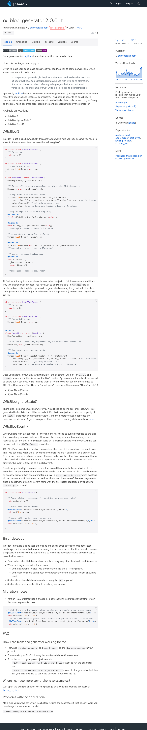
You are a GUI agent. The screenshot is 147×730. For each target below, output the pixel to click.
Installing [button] (49, 42)
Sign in (119, 3)
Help (128, 3)
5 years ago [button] (19, 27)
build (127, 135)
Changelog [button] (21, 42)
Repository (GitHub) (125, 106)
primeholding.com (37, 27)
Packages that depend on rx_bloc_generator (128, 157)
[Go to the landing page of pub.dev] (17, 3)
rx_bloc (28, 56)
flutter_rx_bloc (10, 690)
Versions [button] (62, 42)
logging (119, 140)
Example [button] (36, 42)
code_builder (121, 138)
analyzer (119, 135)
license (131, 122)
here (92, 419)
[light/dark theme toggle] (139, 3)
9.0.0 (79, 27)
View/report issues (125, 110)
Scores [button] (74, 42)
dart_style (135, 138)
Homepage (121, 102)
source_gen (121, 143)
